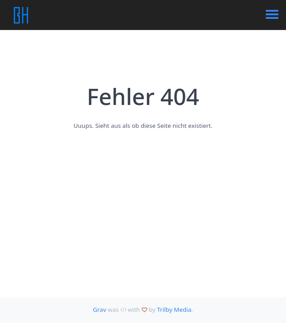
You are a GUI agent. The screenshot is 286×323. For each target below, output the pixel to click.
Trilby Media (174, 310)
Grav (99, 310)
